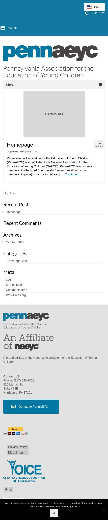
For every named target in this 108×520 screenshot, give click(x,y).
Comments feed (16, 290)
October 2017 (15, 242)
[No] (103, 509)
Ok (54, 513)
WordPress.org (16, 295)
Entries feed (14, 284)
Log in (10, 279)
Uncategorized (25, 152)
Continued (71, 174)
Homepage (13, 212)
